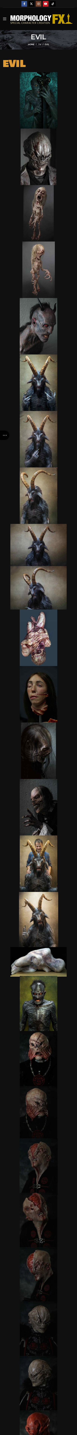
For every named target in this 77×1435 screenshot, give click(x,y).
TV (39, 44)
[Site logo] (41, 18)
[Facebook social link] (24, 4)
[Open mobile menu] (4, 19)
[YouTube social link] (45, 4)
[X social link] (31, 4)
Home (31, 44)
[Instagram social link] (38, 4)
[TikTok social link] (53, 4)
